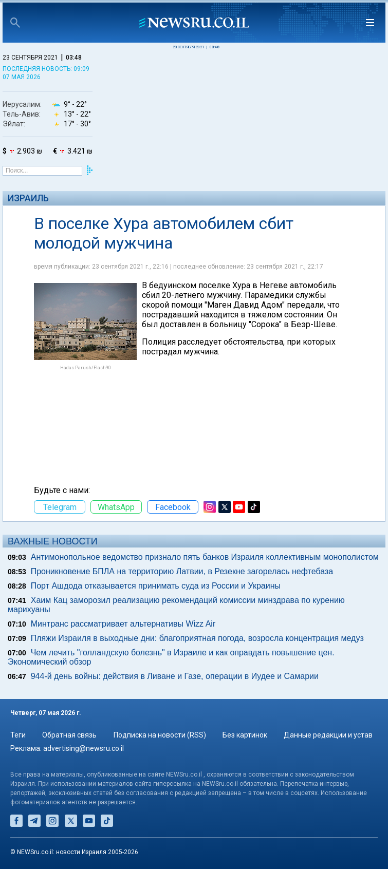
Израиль (28, 198)
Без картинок (245, 735)
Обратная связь (69, 735)
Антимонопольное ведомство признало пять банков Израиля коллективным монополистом (205, 557)
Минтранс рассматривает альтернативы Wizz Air (123, 623)
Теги (18, 735)
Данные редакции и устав (328, 735)
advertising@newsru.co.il (83, 748)
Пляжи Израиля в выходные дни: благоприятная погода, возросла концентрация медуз (197, 638)
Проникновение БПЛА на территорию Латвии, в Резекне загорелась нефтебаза (182, 571)
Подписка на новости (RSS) (160, 735)
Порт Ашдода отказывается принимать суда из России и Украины (156, 585)
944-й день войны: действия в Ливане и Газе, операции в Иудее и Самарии (175, 676)
